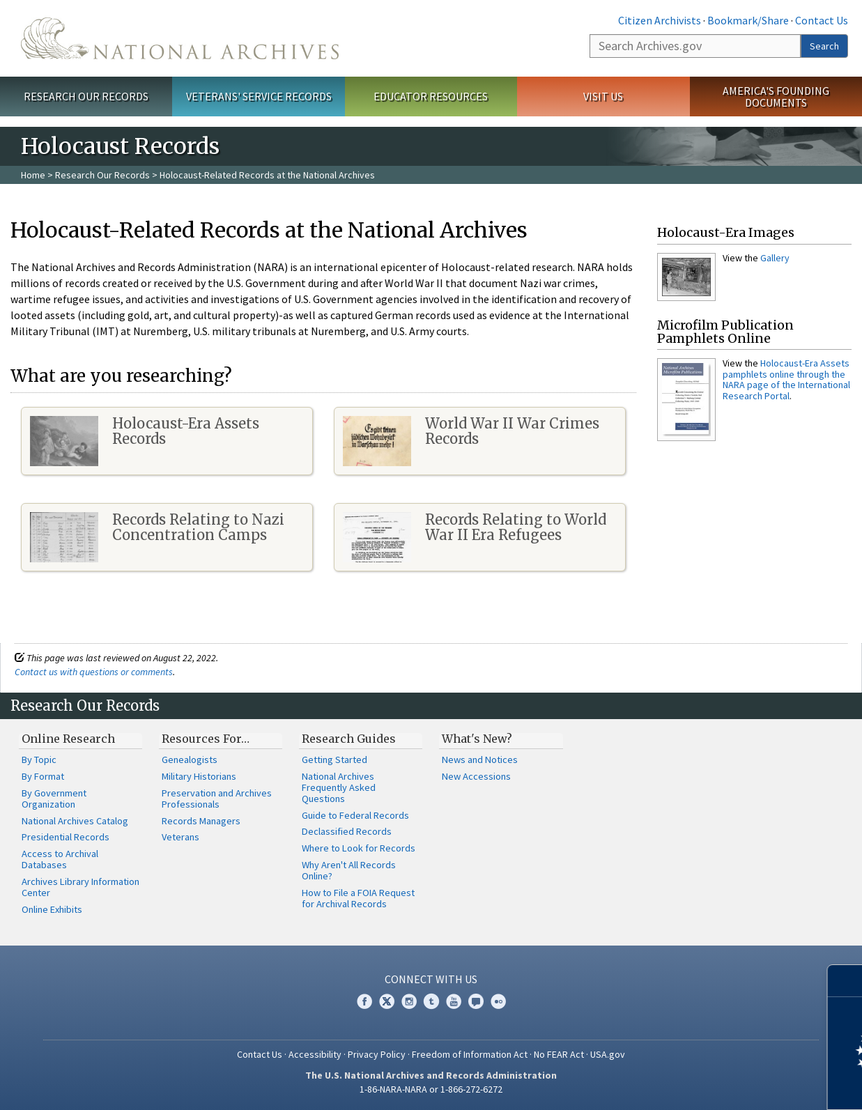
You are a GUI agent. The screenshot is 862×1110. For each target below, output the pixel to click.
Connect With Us (431, 979)
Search (824, 46)
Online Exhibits (52, 909)
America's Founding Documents (776, 96)
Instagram (409, 1001)
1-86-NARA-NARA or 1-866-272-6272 (431, 1089)
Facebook (364, 1001)
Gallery (775, 258)
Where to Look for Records (358, 848)
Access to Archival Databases (60, 859)
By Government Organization (54, 798)
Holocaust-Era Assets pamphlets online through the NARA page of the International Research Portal (786, 379)
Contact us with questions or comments (94, 671)
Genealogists (189, 759)
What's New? (477, 739)
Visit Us (603, 96)
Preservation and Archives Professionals (217, 798)
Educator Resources (431, 96)
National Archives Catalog (75, 821)
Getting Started (334, 759)
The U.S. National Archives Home (180, 38)
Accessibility (314, 1054)
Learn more (738, 1085)
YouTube (453, 1001)
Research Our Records (86, 96)
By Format (43, 776)
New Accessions (476, 776)
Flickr (498, 1001)
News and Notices (480, 759)
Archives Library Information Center (80, 887)
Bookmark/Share (748, 20)
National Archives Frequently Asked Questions (339, 787)
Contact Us (821, 20)
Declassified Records (347, 831)
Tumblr (431, 1001)
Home (33, 175)
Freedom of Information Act (470, 1054)
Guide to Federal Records (355, 815)
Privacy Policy (377, 1054)
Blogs (476, 1001)
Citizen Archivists (659, 20)
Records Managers (201, 821)
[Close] (845, 980)
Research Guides (349, 739)
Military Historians (199, 776)
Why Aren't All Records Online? (349, 870)
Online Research (68, 739)
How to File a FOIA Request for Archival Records (358, 898)
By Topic (39, 759)
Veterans (180, 837)
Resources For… (205, 739)
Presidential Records (65, 837)
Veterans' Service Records (259, 96)
